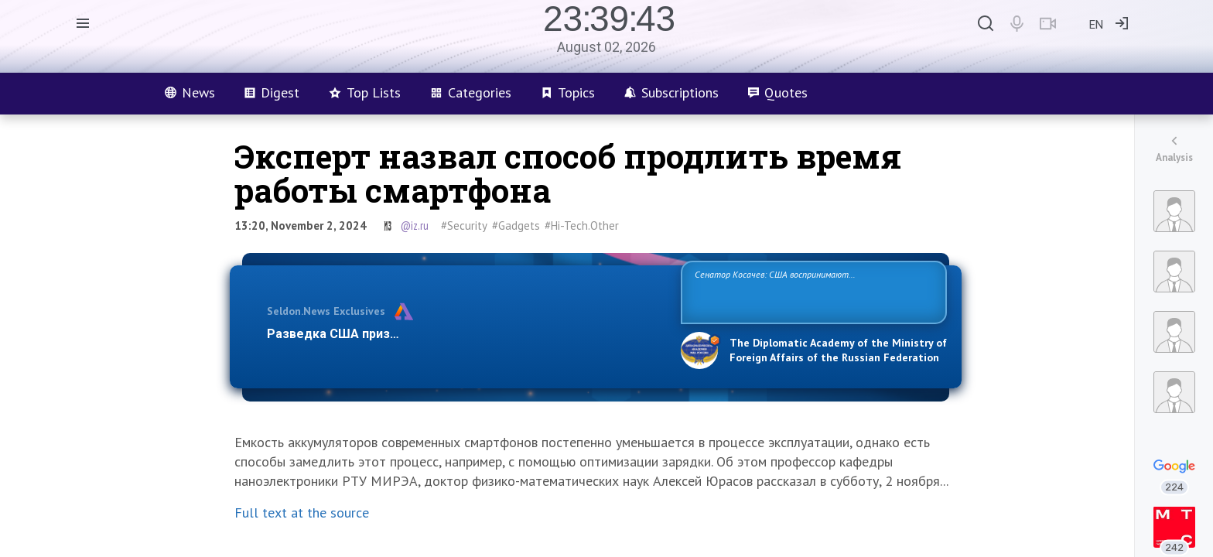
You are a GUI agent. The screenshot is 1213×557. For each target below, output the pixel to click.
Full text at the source (301, 512)
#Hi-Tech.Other (582, 225)
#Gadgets (516, 225)
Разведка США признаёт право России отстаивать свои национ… (466, 333)
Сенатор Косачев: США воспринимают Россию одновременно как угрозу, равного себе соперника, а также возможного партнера (811, 291)
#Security (464, 225)
